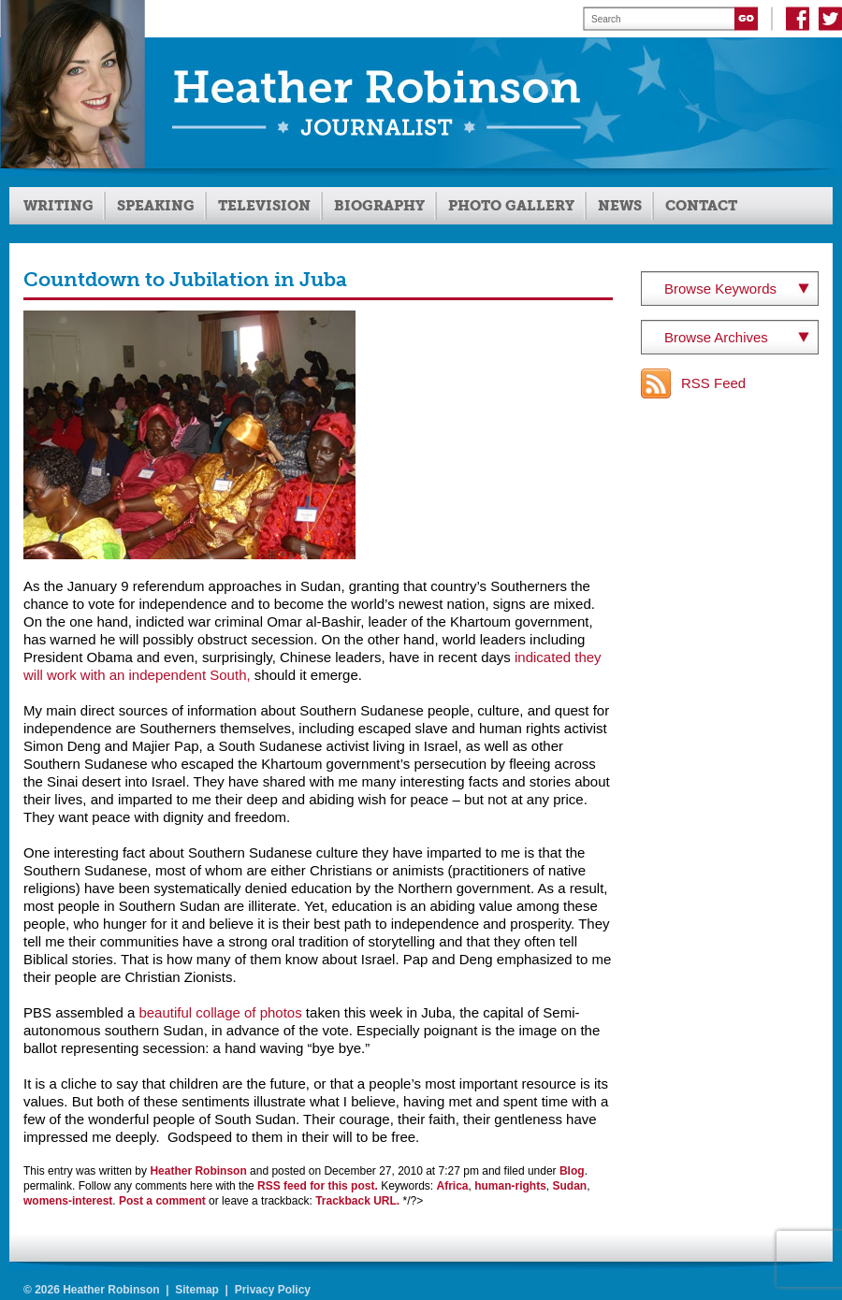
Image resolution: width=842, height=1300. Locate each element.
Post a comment (162, 1200)
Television (264, 205)
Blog (572, 1170)
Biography (379, 205)
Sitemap (197, 1289)
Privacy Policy (273, 1289)
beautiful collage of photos (219, 1012)
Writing (58, 205)
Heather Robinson (198, 1170)
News (620, 205)
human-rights (510, 1185)
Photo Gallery (511, 205)
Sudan (570, 1185)
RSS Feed (713, 383)
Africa (453, 1185)
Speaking (156, 205)
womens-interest (67, 1200)
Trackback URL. (357, 1200)
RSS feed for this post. (317, 1185)
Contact (701, 205)
